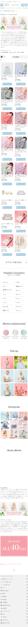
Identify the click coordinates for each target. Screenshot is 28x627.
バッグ (4, 294)
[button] (1, 5)
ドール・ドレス (12, 52)
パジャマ (18, 302)
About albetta (14, 450)
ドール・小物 (20, 52)
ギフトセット (19, 306)
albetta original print (14, 323)
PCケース (18, 294)
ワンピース (5, 282)
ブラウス (18, 282)
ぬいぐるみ (5, 306)
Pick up (14, 350)
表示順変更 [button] (15, 57)
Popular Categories (14, 272)
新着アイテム (6, 310)
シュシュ (5, 302)
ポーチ (4, 298)
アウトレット (19, 310)
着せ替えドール (19, 286)
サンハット (18, 298)
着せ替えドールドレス (7, 290)
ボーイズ (18, 290)
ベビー (4, 286)
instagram (14, 406)
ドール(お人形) (4, 52)
